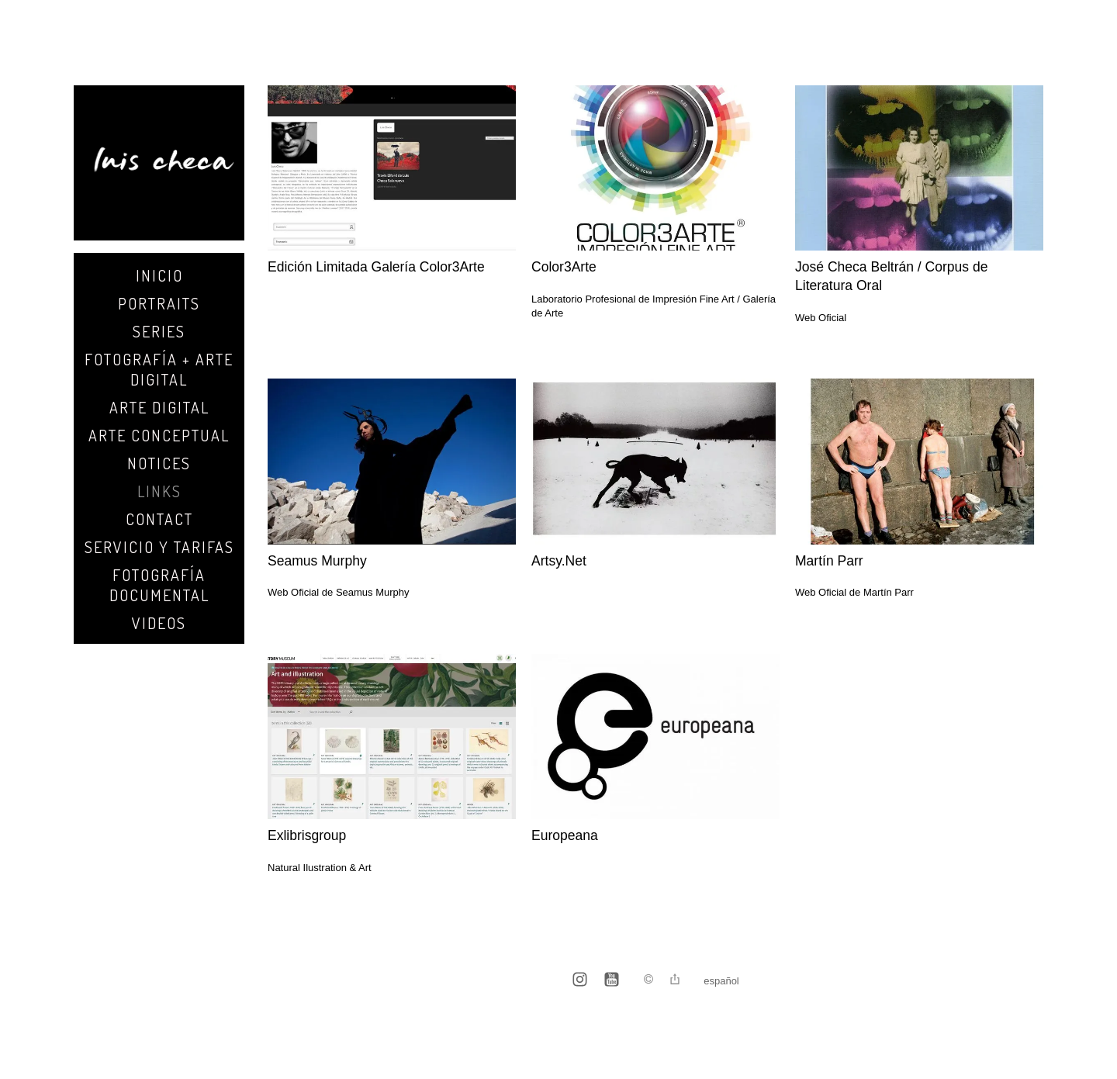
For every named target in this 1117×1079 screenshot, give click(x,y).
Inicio (159, 275)
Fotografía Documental (159, 585)
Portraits (159, 303)
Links (159, 491)
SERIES (159, 331)
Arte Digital (159, 407)
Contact (159, 519)
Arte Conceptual (159, 435)
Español (721, 981)
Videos (159, 623)
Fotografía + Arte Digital (159, 369)
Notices (159, 463)
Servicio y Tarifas (159, 547)
